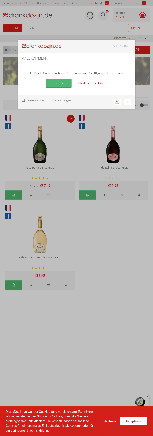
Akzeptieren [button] (134, 421)
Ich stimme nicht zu (90, 83)
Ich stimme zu (59, 83)
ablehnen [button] (110, 421)
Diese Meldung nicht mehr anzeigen (49, 100)
